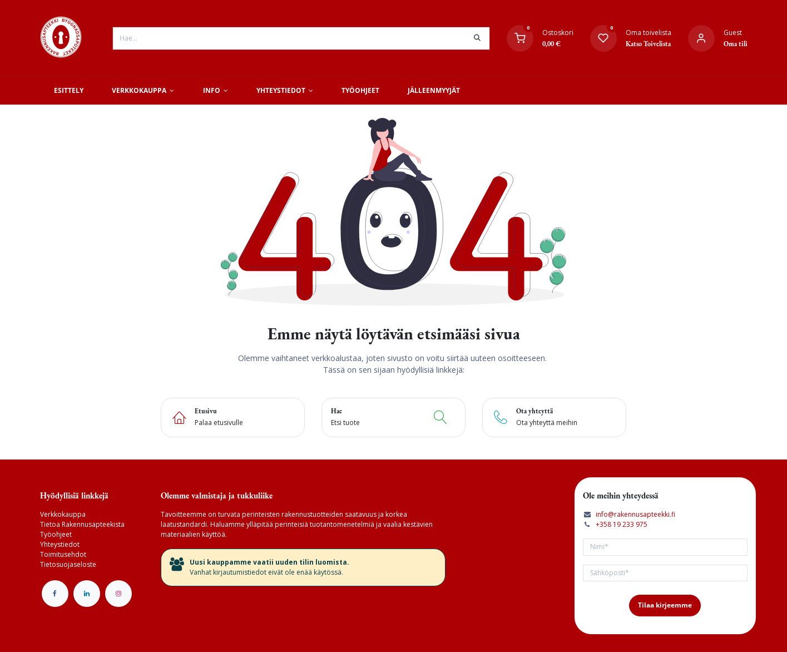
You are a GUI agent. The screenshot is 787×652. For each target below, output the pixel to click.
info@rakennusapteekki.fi (635, 514)
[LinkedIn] (86, 593)
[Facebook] (55, 593)
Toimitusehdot (63, 554)
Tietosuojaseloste (68, 564)
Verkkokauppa (63, 514)
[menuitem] (69, 91)
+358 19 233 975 (621, 524)
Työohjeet (56, 534)
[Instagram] (118, 593)
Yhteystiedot (60, 544)
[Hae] (477, 38)
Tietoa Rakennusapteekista (82, 524)
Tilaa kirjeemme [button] (665, 605)
